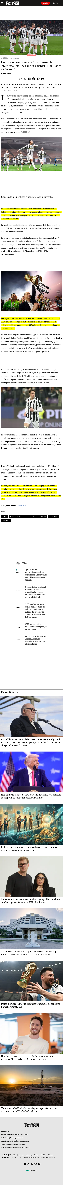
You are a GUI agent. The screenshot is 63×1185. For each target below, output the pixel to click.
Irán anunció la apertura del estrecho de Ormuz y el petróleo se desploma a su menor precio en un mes (31, 796)
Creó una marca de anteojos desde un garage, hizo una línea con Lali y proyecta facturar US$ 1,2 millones (30, 901)
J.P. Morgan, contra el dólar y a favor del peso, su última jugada (36, 626)
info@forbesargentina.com (15, 1138)
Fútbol (43, 516)
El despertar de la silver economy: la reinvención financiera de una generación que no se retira (30, 848)
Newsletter (12, 1155)
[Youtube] (35, 1164)
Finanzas (32, 516)
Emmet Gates (6, 73)
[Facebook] (25, 1164)
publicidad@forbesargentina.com (18, 1134)
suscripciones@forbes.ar (17, 1144)
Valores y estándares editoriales (36, 1155)
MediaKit (5, 1155)
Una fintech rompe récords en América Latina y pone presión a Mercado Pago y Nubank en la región (27, 1057)
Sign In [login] (55, 3)
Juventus (53, 516)
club (5, 516)
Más (34, 563)
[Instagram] (32, 1164)
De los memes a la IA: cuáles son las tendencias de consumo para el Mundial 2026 (30, 1005)
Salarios (6, 520)
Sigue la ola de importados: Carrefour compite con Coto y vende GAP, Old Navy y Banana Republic (36, 575)
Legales (13, 1157)
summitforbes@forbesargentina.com (17, 1141)
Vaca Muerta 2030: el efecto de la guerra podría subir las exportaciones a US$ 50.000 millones (29, 1110)
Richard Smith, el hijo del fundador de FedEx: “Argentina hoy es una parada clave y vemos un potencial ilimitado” (35, 592)
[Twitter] (28, 1164)
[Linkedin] (39, 1164)
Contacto (21, 1155)
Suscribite (45, 3)
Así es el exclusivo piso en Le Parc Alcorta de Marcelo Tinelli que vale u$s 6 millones (35, 640)
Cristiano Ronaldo (17, 516)
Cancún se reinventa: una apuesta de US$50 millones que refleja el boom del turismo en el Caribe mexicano (29, 953)
